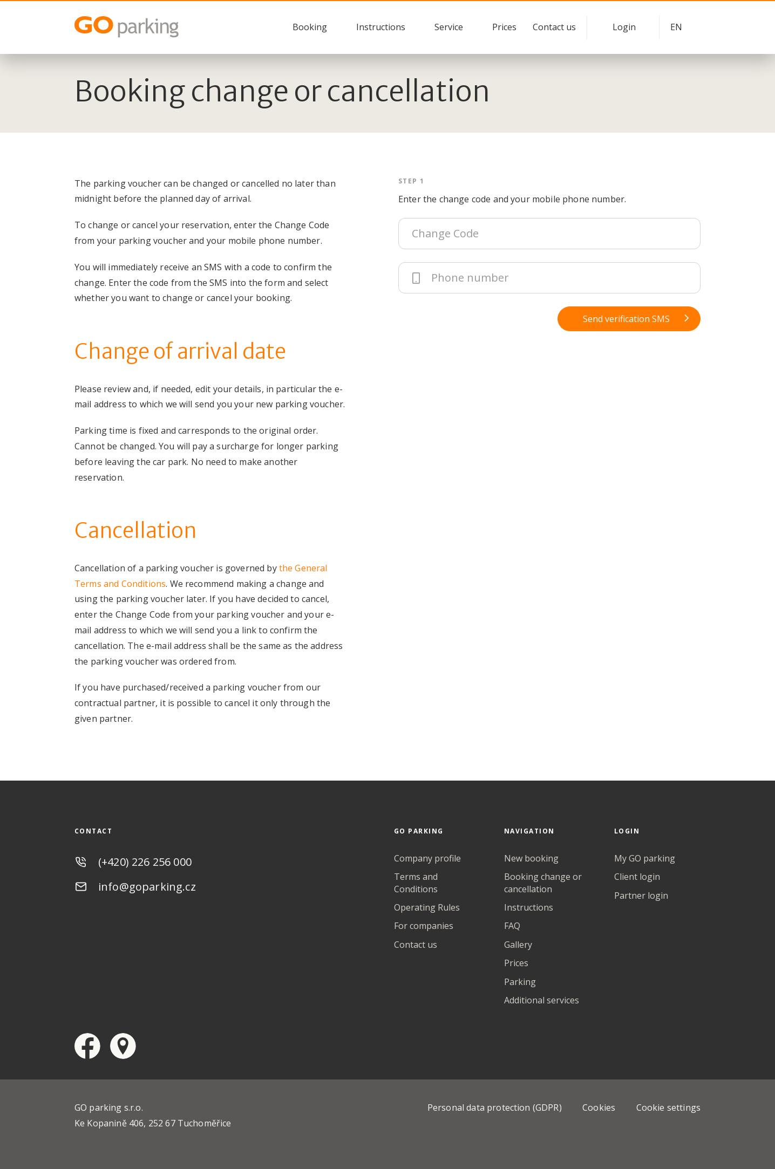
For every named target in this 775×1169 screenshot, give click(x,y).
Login (624, 27)
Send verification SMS (626, 319)
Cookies (598, 1107)
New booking (531, 858)
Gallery (518, 945)
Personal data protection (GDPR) (494, 1107)
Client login (637, 877)
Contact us (554, 27)
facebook (87, 1046)
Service (448, 27)
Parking (520, 982)
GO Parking (128, 27)
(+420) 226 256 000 (145, 861)
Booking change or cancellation (543, 882)
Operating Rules (427, 907)
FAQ (512, 926)
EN (676, 27)
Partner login (641, 895)
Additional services (541, 1000)
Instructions (380, 27)
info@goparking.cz (147, 886)
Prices (504, 27)
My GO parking (644, 858)
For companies (423, 926)
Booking (310, 27)
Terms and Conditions (416, 882)
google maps (123, 1046)
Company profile (427, 858)
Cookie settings (668, 1107)
